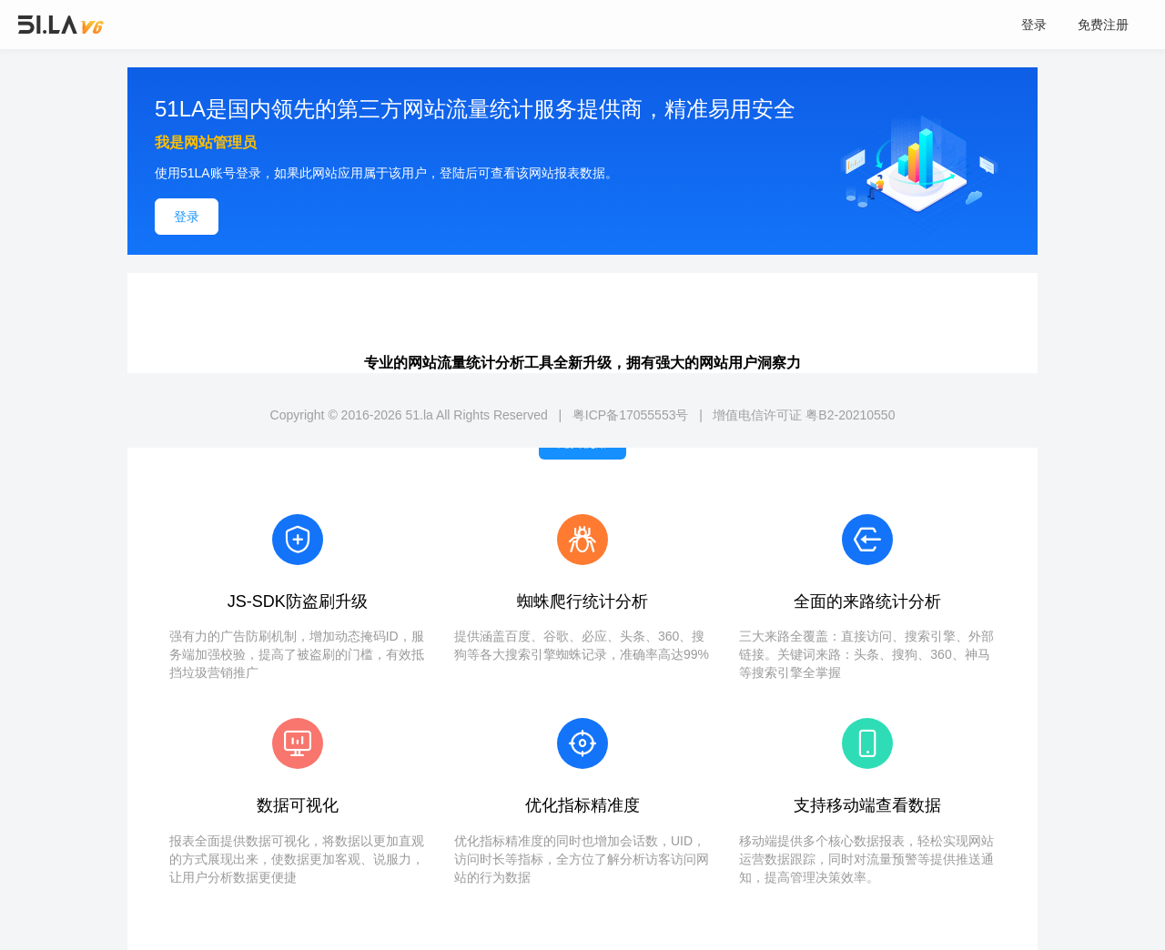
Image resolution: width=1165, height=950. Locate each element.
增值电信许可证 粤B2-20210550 (804, 415)
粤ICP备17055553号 (630, 415)
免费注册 (1103, 24)
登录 (1034, 24)
